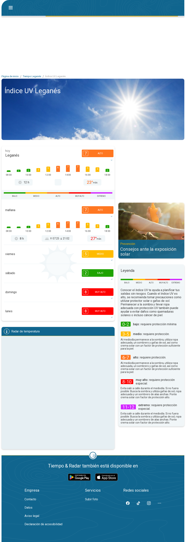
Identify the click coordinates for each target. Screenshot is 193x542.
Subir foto (91, 499)
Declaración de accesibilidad (43, 524)
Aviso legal (32, 516)
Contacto (30, 499)
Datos (28, 507)
